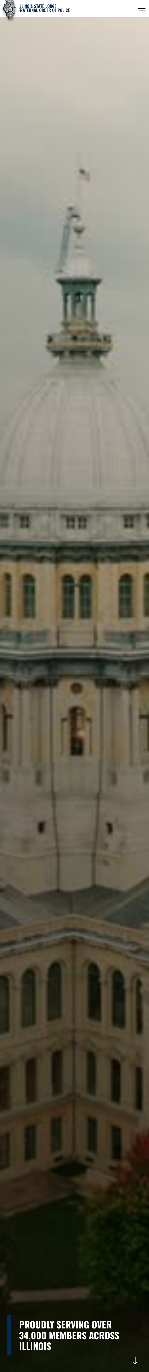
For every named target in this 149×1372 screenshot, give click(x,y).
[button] (141, 8)
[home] (36, 10)
